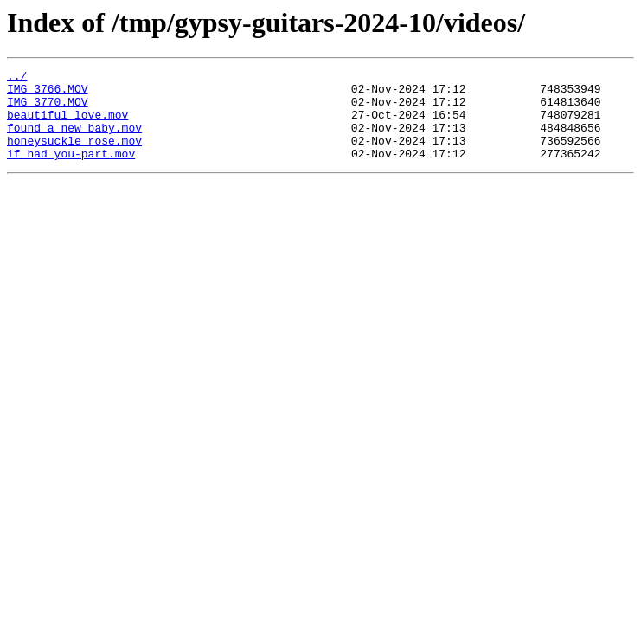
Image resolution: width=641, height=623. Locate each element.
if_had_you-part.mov (71, 171)
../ (17, 78)
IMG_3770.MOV (47, 109)
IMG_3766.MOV (47, 93)
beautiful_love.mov (67, 124)
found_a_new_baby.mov (74, 140)
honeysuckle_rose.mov (74, 156)
